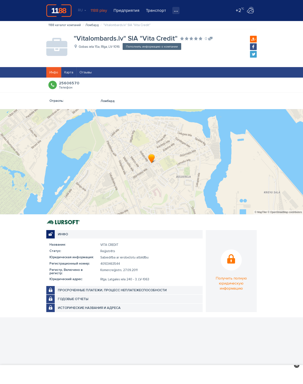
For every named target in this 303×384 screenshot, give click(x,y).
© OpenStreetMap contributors (285, 212)
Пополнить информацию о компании (152, 46)
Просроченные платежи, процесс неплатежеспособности (112, 290)
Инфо (53, 72)
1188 (59, 10)
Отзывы (86, 72)
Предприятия (126, 10)
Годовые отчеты (73, 299)
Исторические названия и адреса (89, 308)
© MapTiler (261, 212)
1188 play (98, 10)
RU (82, 10)
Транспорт (156, 10)
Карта (68, 72)
